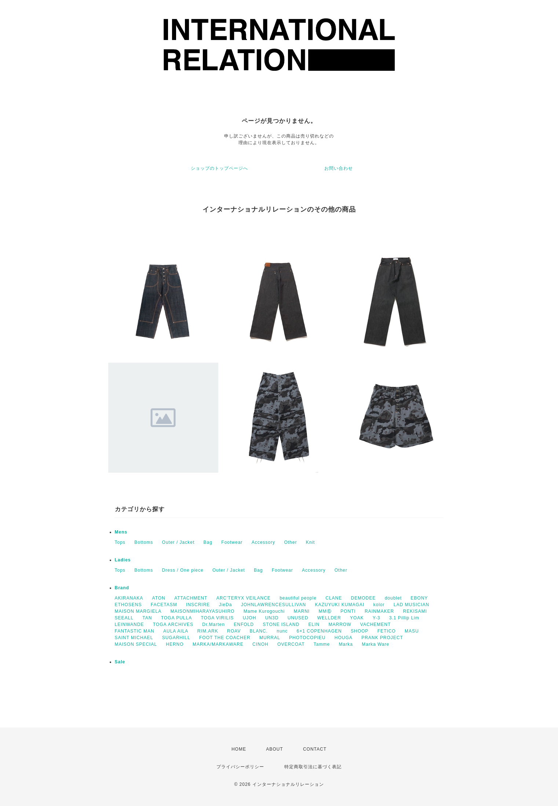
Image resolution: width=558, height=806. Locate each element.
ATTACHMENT (190, 598)
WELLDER (329, 617)
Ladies (123, 560)
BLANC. (259, 631)
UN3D (272, 617)
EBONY (419, 598)
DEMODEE (363, 598)
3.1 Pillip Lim (404, 617)
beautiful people (298, 598)
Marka (346, 644)
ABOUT (274, 749)
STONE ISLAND (281, 624)
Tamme (322, 644)
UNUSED (298, 617)
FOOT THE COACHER (225, 637)
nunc (282, 631)
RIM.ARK (207, 631)
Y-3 (376, 617)
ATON (158, 598)
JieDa (225, 604)
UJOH (249, 617)
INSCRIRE (198, 604)
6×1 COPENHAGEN (319, 631)
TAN (147, 617)
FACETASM (164, 604)
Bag (208, 542)
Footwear (231, 542)
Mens (121, 532)
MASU (412, 631)
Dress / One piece (183, 570)
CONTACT (315, 749)
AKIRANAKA (129, 598)
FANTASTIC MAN (134, 631)
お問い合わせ (338, 168)
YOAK (357, 617)
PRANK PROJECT (382, 637)
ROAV (234, 631)
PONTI (348, 611)
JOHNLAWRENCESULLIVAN (273, 604)
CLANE (333, 598)
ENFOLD (244, 624)
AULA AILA (175, 631)
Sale (120, 661)
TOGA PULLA (176, 617)
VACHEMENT (375, 624)
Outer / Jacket (178, 542)
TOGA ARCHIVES (173, 624)
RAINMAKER (379, 611)
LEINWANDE (129, 624)
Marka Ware (375, 644)
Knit (310, 542)
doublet (393, 598)
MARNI (302, 611)
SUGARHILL (176, 637)
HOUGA (344, 637)
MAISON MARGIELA (138, 611)
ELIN (314, 624)
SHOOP (359, 631)
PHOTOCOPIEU (307, 637)
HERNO (174, 644)
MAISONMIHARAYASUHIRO (203, 611)
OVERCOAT (290, 644)
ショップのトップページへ (219, 168)
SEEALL (124, 617)
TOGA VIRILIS (217, 617)
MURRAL (269, 637)
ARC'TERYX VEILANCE (243, 598)
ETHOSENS (128, 604)
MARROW (340, 624)
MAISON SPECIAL (136, 644)
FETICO (387, 631)
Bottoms (143, 542)
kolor (378, 604)
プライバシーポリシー (240, 766)
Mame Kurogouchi (264, 611)
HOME (238, 749)
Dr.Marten (213, 624)
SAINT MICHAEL (134, 637)
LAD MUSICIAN (411, 604)
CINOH (260, 644)
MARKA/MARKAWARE (218, 644)
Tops (120, 542)
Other (290, 542)
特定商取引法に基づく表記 (313, 766)
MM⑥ (325, 611)
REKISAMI (415, 611)
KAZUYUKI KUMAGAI (339, 604)
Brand (122, 587)
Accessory (263, 542)
